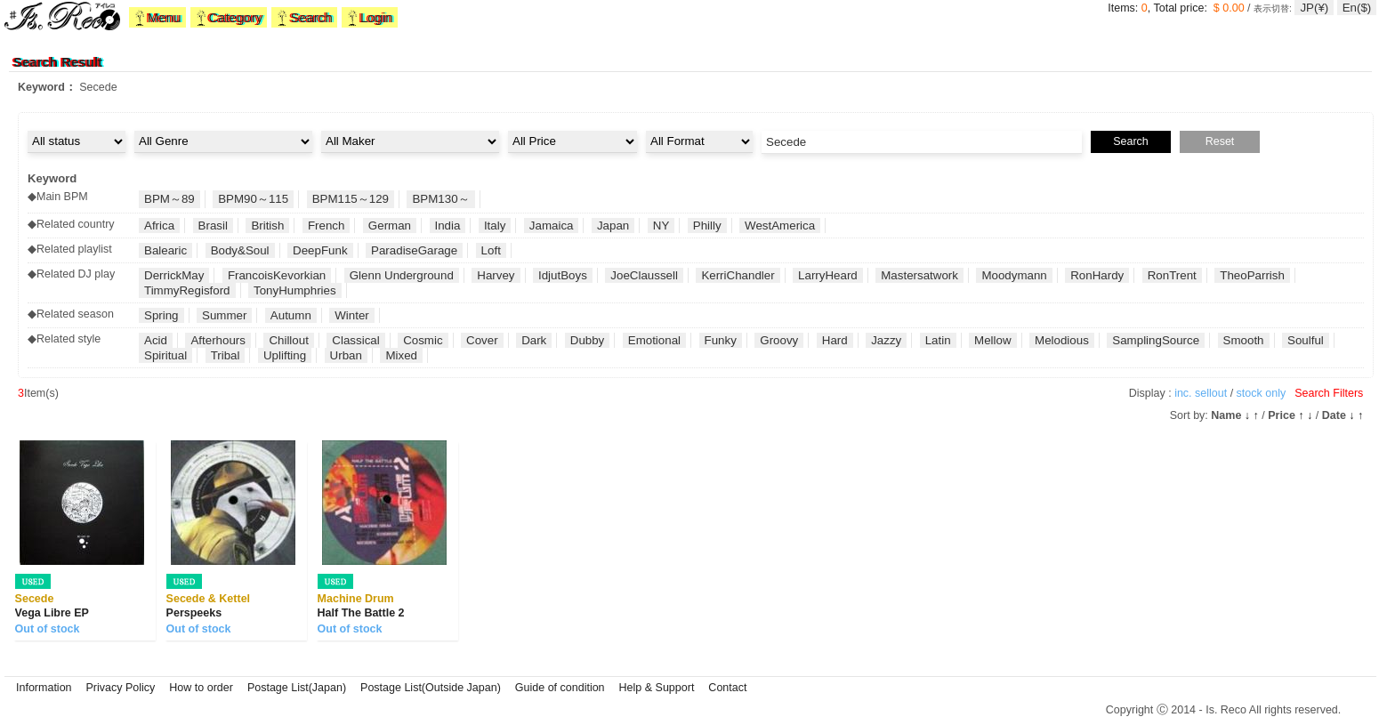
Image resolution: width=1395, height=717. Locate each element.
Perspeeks (194, 613)
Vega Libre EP (52, 613)
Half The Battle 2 (361, 613)
